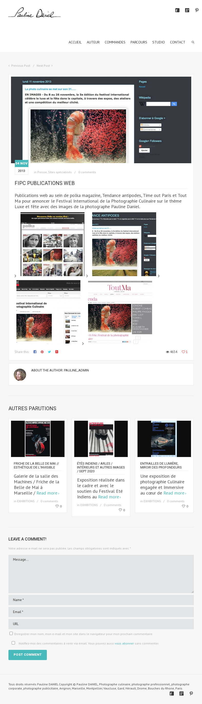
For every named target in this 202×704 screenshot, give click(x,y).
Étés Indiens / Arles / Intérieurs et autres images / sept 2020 (101, 467)
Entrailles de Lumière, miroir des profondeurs (161, 465)
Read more (46, 493)
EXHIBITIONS (26, 501)
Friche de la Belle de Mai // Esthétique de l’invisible (36, 465)
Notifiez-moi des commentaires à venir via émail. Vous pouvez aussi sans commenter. (84, 643)
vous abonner (124, 643)
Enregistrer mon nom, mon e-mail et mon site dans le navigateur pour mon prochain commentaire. (83, 634)
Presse (42, 172)
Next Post (43, 65)
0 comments (87, 172)
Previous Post (20, 65)
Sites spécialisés (60, 172)
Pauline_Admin (76, 370)
